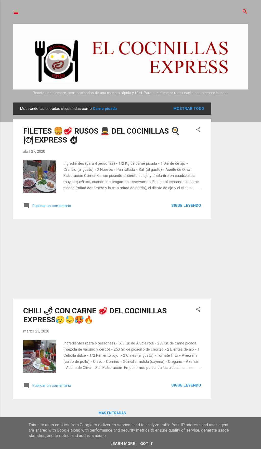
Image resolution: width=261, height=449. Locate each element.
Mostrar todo (188, 108)
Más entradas (112, 413)
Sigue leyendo (186, 205)
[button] (198, 129)
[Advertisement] (231, 178)
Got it (146, 443)
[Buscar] (245, 12)
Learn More (122, 443)
